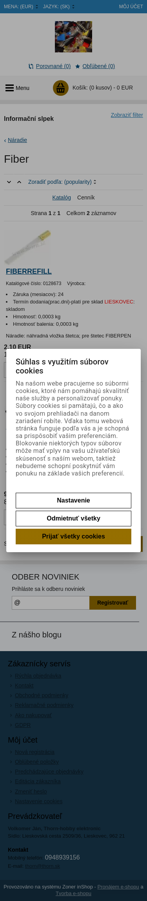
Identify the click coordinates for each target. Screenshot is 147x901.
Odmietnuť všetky (73, 518)
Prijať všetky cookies (73, 536)
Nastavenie (73, 500)
